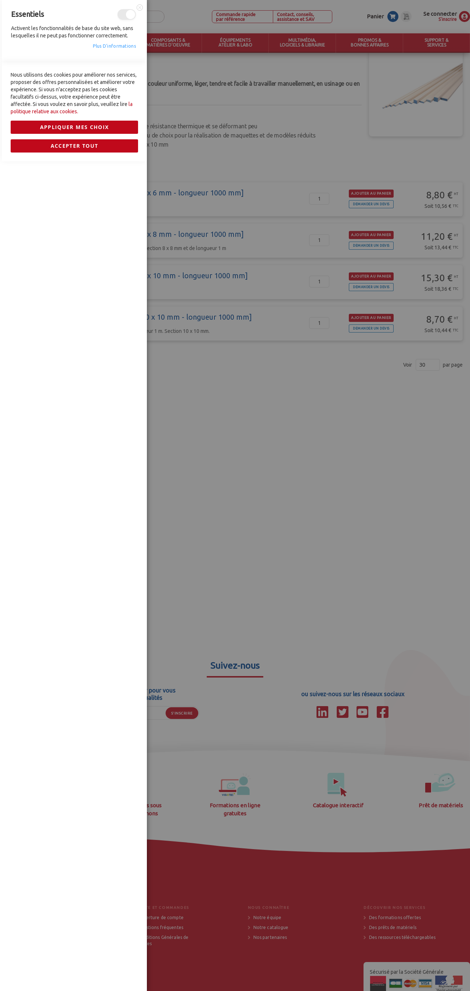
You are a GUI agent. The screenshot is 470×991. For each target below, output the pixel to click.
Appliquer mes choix (74, 956)
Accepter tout (74, 975)
